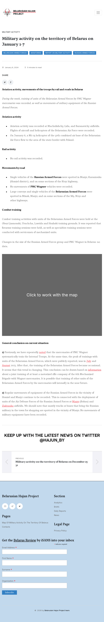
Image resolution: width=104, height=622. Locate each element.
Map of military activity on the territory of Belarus (25, 522)
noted (42, 352)
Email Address (9, 547)
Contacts (6, 527)
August (6, 365)
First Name (8, 558)
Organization (8, 581)
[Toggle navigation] (98, 12)
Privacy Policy (60, 530)
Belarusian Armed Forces (15, 53)
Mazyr (75, 401)
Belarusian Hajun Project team (57, 610)
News (56, 515)
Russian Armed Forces (84, 53)
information (94, 369)
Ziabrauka (8, 405)
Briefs (56, 507)
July (88, 361)
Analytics (58, 502)
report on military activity (57, 53)
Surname (7, 569)
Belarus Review (25, 540)
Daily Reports (60, 511)
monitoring (36, 53)
